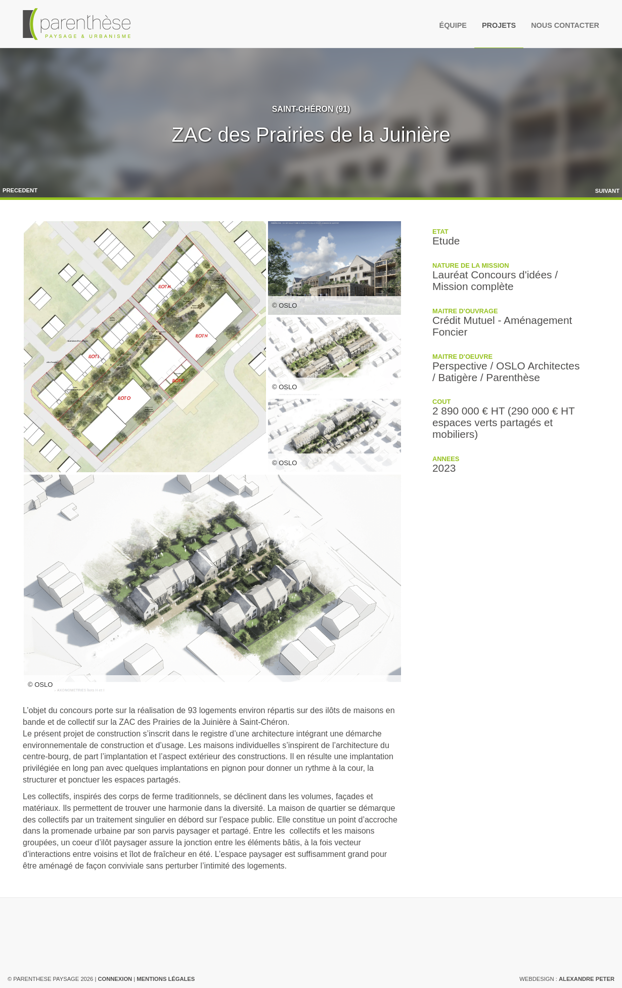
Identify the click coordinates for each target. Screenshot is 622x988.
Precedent (20, 190)
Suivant (607, 191)
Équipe (453, 25)
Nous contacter (565, 25)
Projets (499, 25)
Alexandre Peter (586, 979)
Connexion (115, 979)
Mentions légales (166, 979)
